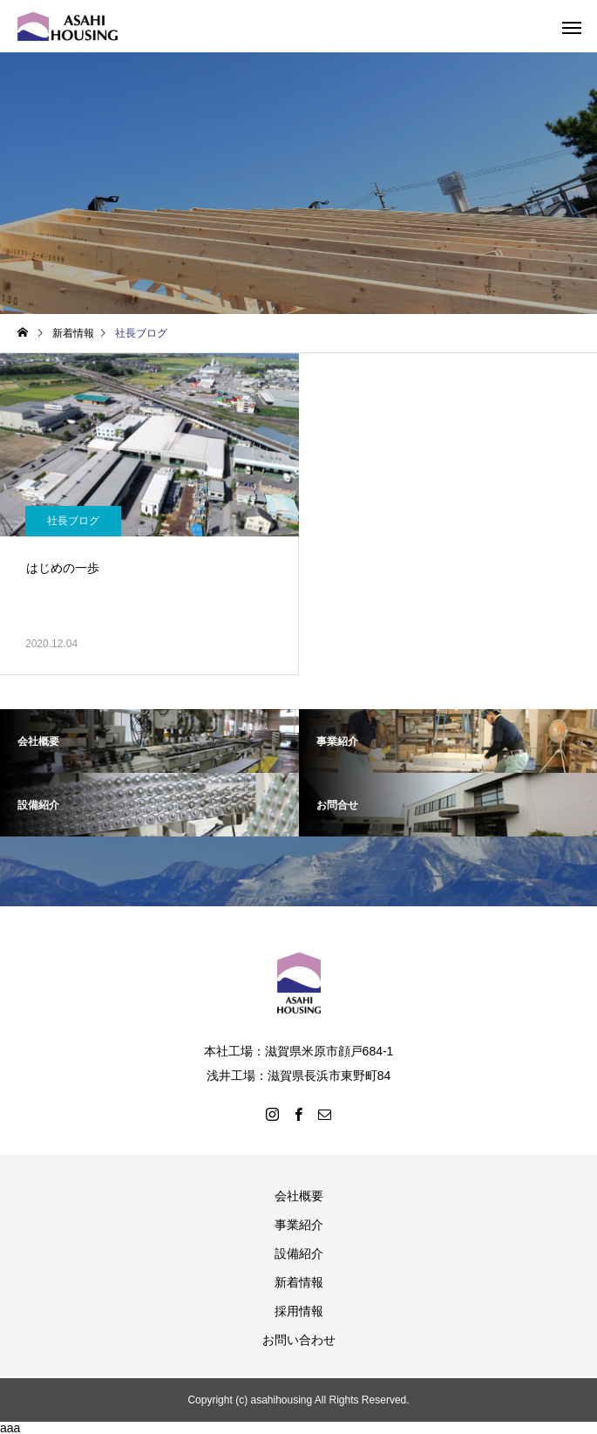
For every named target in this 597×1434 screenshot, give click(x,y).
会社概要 (299, 1196)
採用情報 (299, 1311)
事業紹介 (299, 1225)
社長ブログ (73, 521)
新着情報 (299, 1282)
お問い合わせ (299, 1340)
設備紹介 (299, 1253)
